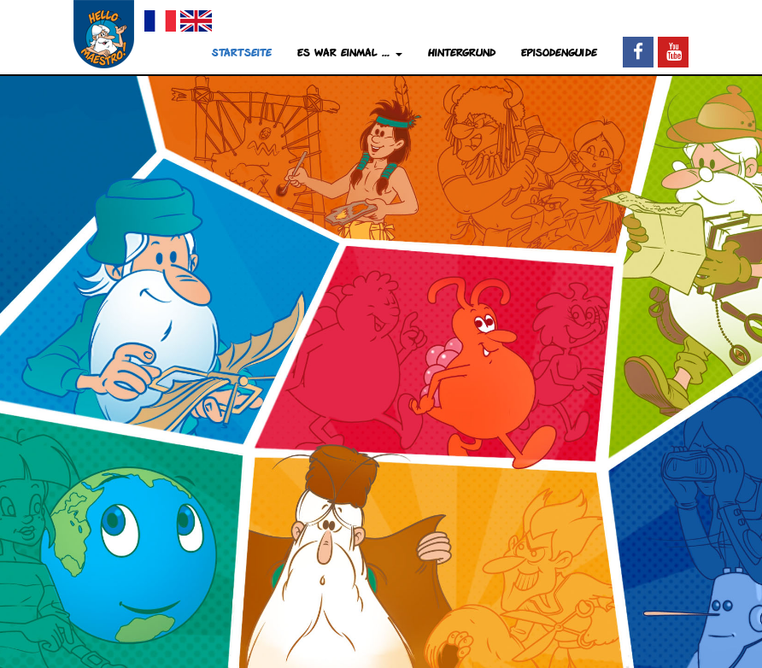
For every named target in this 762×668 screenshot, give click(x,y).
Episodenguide (559, 53)
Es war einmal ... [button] (349, 53)
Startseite (242, 53)
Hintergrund (461, 53)
